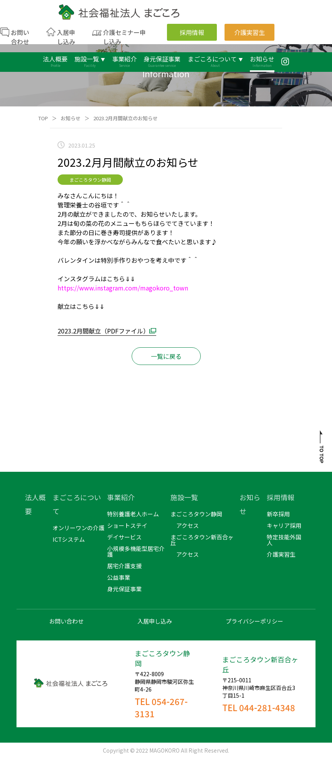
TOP (43, 118)
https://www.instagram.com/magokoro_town (123, 287)
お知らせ (71, 118)
